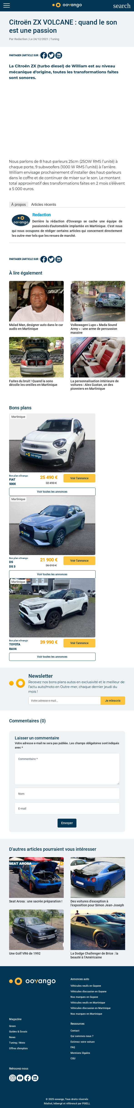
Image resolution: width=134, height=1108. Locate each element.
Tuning (54, 39)
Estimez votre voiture (83, 1041)
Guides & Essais (18, 1031)
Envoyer (67, 823)
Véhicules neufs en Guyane (86, 985)
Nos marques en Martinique (86, 1013)
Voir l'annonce (79, 478)
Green (12, 1026)
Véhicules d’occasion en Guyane (88, 991)
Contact (75, 1030)
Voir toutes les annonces (52, 491)
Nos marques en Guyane (84, 997)
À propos (18, 204)
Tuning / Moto (17, 1042)
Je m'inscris (113, 700)
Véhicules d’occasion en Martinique (91, 1008)
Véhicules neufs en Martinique (88, 1002)
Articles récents (43, 204)
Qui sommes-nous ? (82, 1036)
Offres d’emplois (18, 1048)
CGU (73, 1058)
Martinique (18, 416)
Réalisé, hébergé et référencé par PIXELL (67, 1103)
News (12, 1037)
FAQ (73, 1047)
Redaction (41, 214)
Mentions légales (80, 1053)
